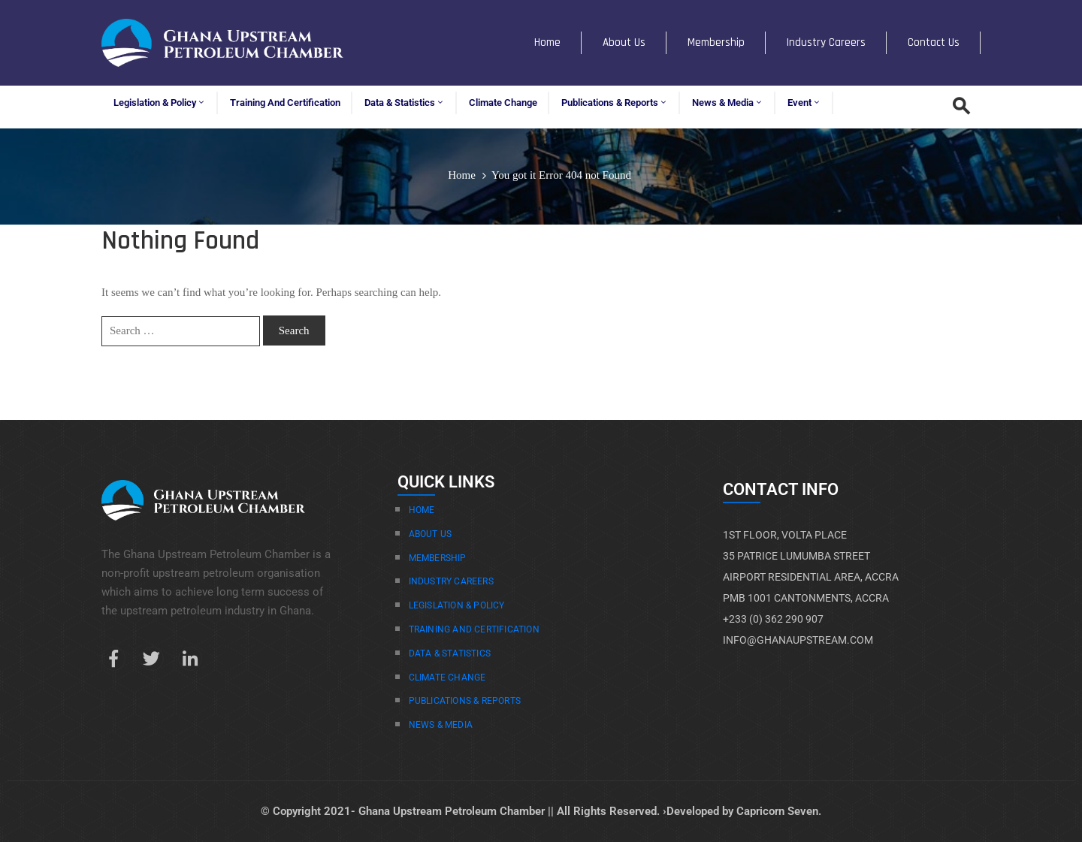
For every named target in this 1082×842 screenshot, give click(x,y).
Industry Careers (826, 42)
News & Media (727, 102)
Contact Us (934, 42)
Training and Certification (285, 102)
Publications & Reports (614, 102)
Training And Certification (474, 629)
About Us (624, 42)
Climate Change (503, 102)
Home (547, 42)
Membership (716, 42)
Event (804, 102)
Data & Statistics (404, 102)
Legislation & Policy (159, 102)
